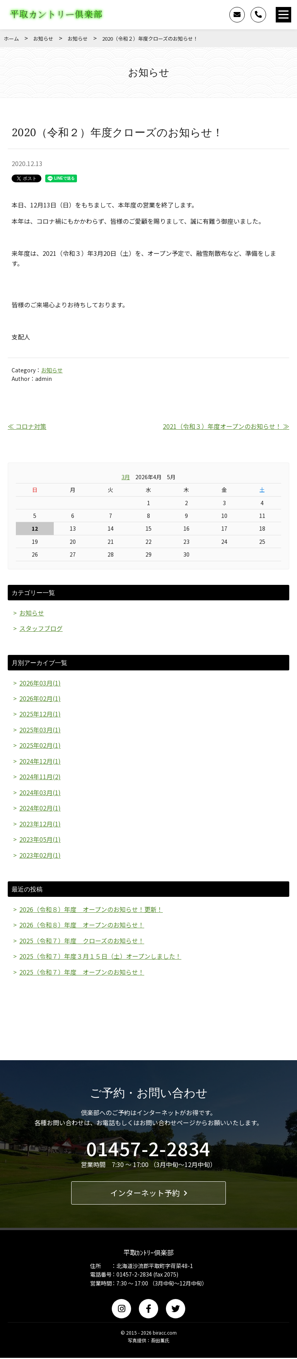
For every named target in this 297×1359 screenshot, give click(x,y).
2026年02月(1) (40, 698)
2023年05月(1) (40, 840)
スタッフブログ (41, 628)
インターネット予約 (148, 1193)
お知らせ (43, 38)
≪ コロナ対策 (27, 426)
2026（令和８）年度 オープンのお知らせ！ (81, 926)
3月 (125, 477)
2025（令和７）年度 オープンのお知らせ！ (81, 972)
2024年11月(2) (40, 776)
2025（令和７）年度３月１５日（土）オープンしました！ (100, 957)
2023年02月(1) (40, 855)
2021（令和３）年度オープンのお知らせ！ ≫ (226, 426)
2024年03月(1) (40, 792)
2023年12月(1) (40, 824)
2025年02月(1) (40, 745)
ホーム (11, 38)
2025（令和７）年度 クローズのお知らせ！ (81, 941)
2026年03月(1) (40, 682)
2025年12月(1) (40, 714)
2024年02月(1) (40, 808)
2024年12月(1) (40, 761)
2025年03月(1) (40, 730)
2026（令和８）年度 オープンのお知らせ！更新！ (91, 910)
